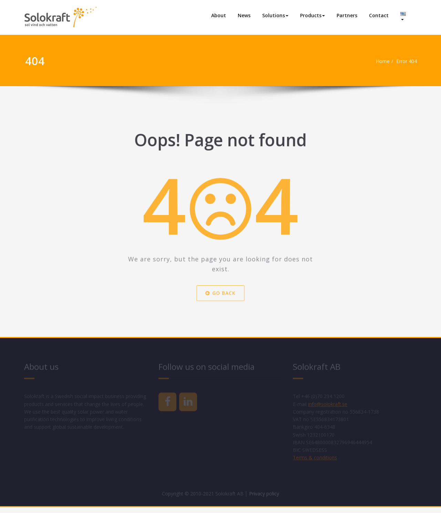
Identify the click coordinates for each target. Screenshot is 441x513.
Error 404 (407, 61)
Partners (347, 15)
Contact (379, 15)
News (244, 15)
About (218, 15)
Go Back (220, 296)
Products (312, 15)
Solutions (275, 15)
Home (381, 61)
